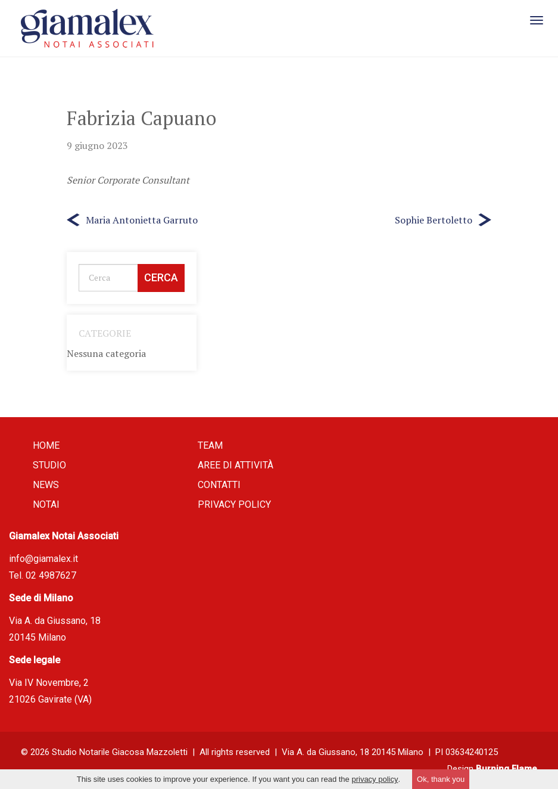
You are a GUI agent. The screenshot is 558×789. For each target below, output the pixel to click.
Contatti (219, 484)
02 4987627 (51, 575)
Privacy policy (234, 504)
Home (46, 445)
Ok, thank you (441, 779)
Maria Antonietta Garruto (142, 219)
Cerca (161, 277)
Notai (46, 504)
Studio (49, 465)
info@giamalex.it (43, 558)
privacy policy (374, 779)
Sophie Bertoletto (433, 219)
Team (210, 445)
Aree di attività (235, 465)
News (46, 484)
